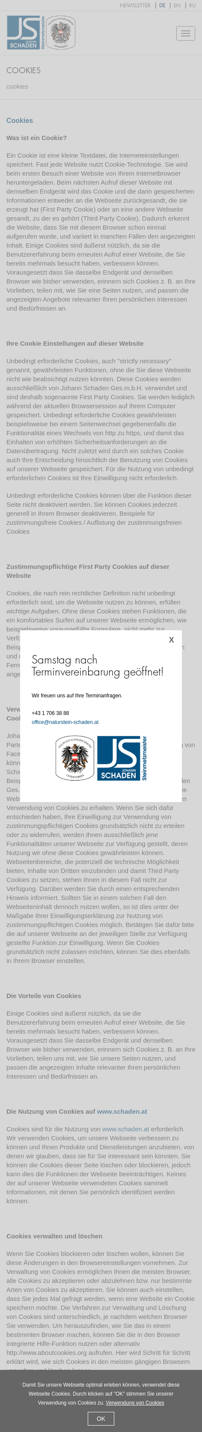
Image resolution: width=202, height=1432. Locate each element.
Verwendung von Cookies (135, 1403)
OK (101, 1418)
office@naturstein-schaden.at (65, 722)
